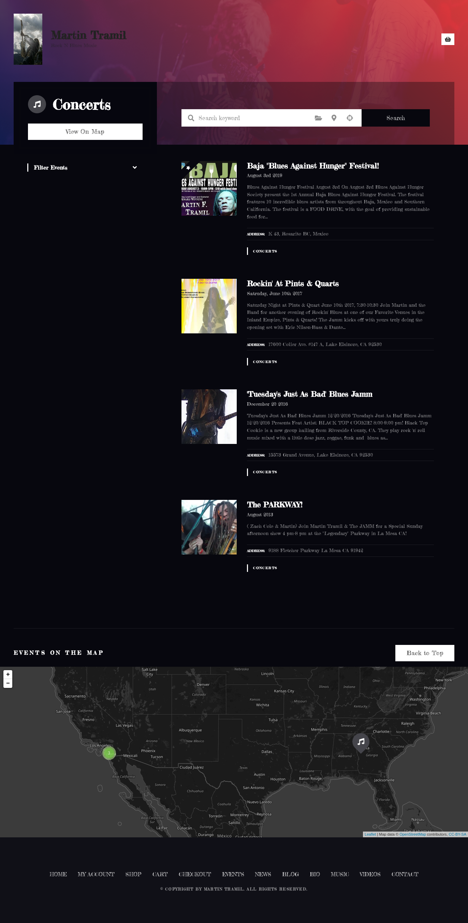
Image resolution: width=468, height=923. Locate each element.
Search (395, 117)
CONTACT (390, 39)
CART (160, 874)
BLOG (290, 874)
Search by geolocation (349, 118)
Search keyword (191, 118)
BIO (423, 39)
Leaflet (370, 834)
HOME (213, 39)
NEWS (314, 39)
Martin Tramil (88, 35)
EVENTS (281, 39)
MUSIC (349, 39)
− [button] (8, 683)
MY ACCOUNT (96, 874)
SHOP (244, 39)
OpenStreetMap (412, 834)
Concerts (265, 251)
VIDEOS (370, 874)
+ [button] (8, 674)
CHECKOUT (195, 874)
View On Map (85, 131)
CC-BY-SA (457, 834)
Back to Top (425, 653)
